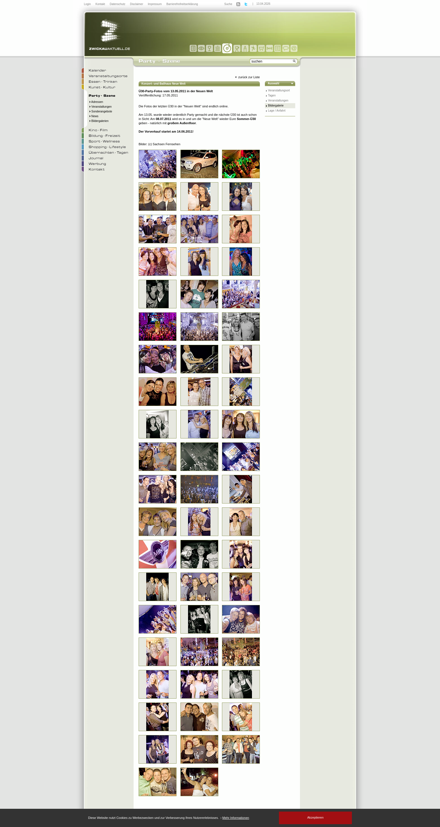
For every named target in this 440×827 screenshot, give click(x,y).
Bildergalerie (276, 105)
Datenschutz (118, 4)
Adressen (96, 101)
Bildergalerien (99, 121)
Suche (228, 4)
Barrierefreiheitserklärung (182, 4)
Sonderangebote (100, 111)
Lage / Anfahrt (276, 110)
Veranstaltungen (100, 106)
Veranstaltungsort (279, 90)
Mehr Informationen (235, 817)
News (93, 116)
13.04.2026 (263, 3)
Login (87, 4)
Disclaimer (137, 4)
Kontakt (100, 4)
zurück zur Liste (247, 77)
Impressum (155, 4)
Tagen (272, 95)
